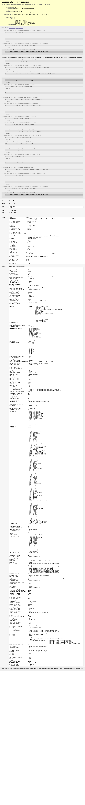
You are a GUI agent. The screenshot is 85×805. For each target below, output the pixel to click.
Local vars (7, 35)
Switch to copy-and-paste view (16, 29)
